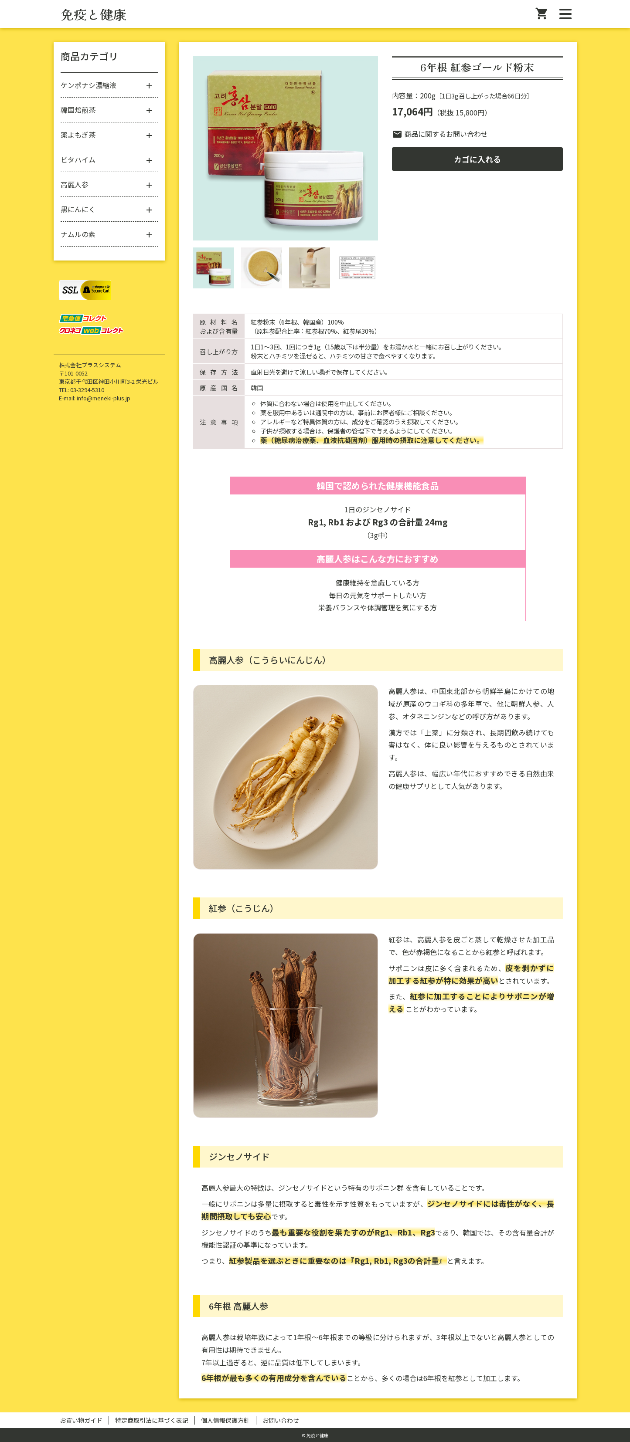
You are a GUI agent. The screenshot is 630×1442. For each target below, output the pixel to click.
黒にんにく (78, 209)
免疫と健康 (93, 14)
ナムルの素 (78, 234)
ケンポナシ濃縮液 (88, 85)
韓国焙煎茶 (78, 110)
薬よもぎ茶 (78, 134)
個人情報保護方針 (225, 1420)
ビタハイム (78, 159)
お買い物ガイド (81, 1420)
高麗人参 (75, 184)
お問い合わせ (280, 1420)
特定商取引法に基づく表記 (151, 1420)
